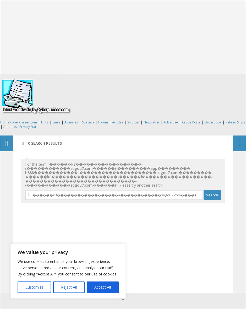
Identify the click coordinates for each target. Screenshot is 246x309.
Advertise (171, 122)
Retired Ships (235, 122)
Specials (88, 122)
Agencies (71, 122)
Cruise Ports (191, 122)
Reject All (69, 287)
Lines (56, 122)
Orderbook (212, 122)
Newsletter (152, 122)
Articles (117, 122)
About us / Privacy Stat (19, 126)
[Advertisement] (123, 37)
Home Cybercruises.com (18, 122)
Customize (34, 287)
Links (44, 122)
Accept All (102, 287)
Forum (103, 122)
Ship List (133, 122)
